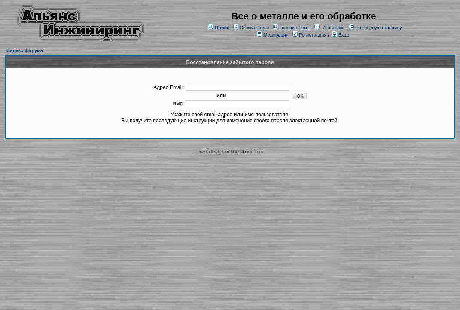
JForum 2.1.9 (226, 151)
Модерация (275, 34)
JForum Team (251, 151)
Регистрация (309, 34)
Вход (340, 34)
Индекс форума (24, 50)
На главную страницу (378, 27)
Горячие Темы (295, 27)
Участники (333, 27)
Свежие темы (254, 27)
